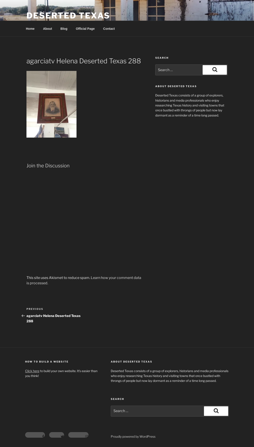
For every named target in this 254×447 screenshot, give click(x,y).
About (47, 28)
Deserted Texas (68, 15)
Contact (109, 28)
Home (30, 28)
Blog (63, 28)
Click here (32, 371)
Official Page (85, 28)
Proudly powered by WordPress (133, 436)
